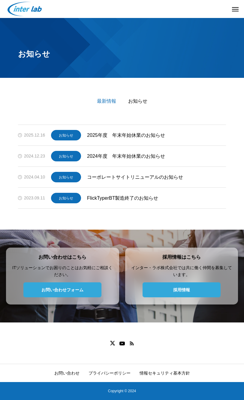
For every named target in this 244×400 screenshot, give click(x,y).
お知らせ (137, 101)
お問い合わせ (67, 373)
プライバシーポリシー (110, 373)
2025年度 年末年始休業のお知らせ (126, 135)
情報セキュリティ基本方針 (165, 373)
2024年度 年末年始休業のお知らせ (126, 156)
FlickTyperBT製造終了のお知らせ (122, 198)
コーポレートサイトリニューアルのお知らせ (135, 177)
